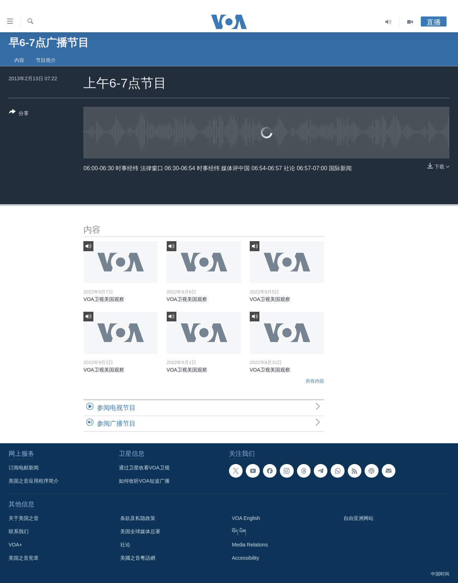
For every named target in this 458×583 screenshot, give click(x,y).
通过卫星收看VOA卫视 (144, 467)
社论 (125, 545)
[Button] (19, 114)
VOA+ (15, 545)
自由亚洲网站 (359, 518)
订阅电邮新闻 (24, 467)
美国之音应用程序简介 (34, 481)
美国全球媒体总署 (140, 531)
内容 (19, 60)
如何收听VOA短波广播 (144, 481)
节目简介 (46, 60)
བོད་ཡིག (239, 531)
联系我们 (19, 531)
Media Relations (250, 545)
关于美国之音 (24, 518)
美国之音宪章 (24, 558)
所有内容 (315, 381)
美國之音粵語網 (137, 558)
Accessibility (245, 558)
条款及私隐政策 (137, 518)
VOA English (246, 518)
